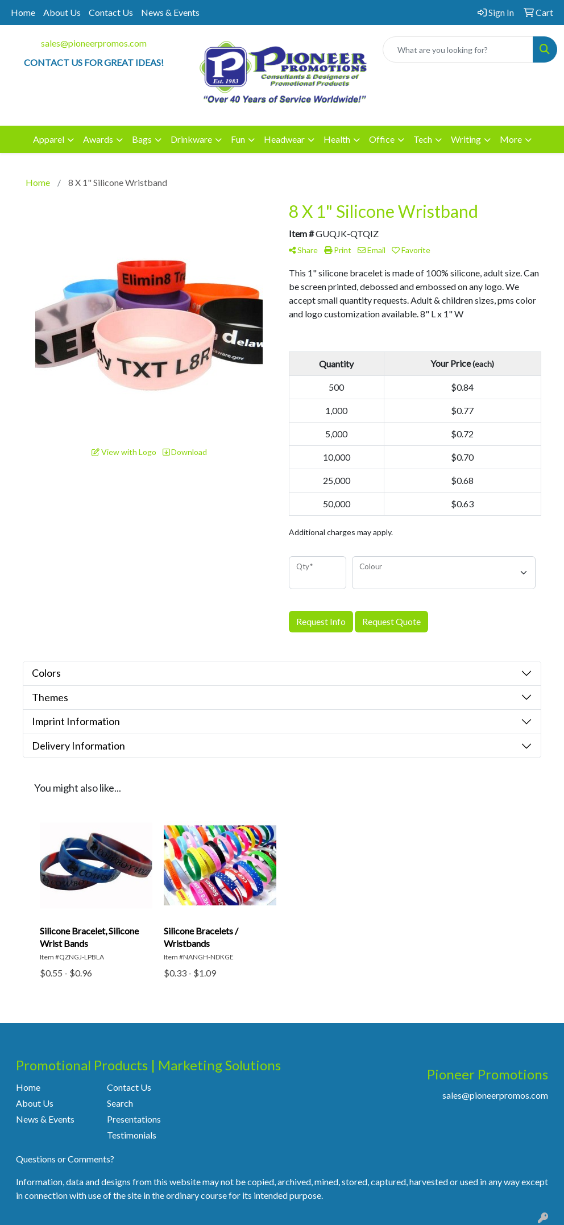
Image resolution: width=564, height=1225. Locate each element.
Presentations (134, 1119)
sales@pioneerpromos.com (94, 43)
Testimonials (131, 1134)
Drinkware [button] (191, 139)
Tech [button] (422, 139)
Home (23, 12)
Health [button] (337, 139)
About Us (62, 12)
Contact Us (111, 12)
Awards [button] (98, 139)
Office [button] (382, 139)
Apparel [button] (48, 139)
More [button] (511, 139)
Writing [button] (466, 139)
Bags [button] (142, 139)
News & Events (170, 12)
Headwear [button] (284, 139)
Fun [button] (238, 139)
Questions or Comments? (65, 1158)
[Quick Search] (458, 49)
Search (120, 1103)
